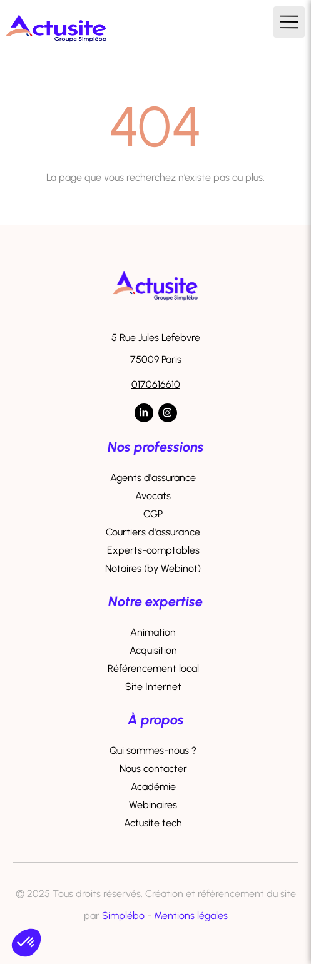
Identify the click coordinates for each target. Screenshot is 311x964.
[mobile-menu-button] (289, 22)
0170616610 (155, 384)
